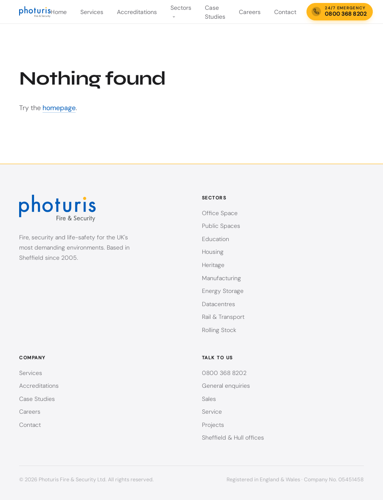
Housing (213, 252)
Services (91, 12)
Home (59, 12)
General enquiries (226, 385)
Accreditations (137, 12)
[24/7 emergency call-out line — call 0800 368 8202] (339, 11)
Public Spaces (221, 226)
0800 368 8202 (224, 373)
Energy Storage (223, 291)
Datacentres (218, 304)
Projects (213, 425)
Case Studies (37, 399)
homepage (59, 107)
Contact (285, 12)
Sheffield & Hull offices (233, 437)
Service (212, 411)
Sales (209, 399)
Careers (250, 12)
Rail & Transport (223, 317)
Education (215, 239)
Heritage (213, 265)
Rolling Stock (219, 330)
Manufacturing (221, 278)
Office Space (220, 213)
